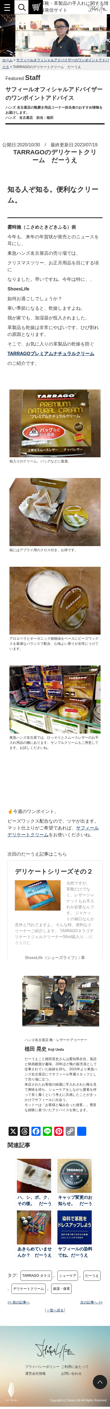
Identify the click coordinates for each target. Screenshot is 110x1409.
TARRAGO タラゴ (36, 1276)
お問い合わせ (71, 1374)
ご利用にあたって (75, 1367)
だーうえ (92, 1276)
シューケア (67, 1276)
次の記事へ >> (91, 1302)
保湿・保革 (61, 1289)
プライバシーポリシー (42, 1367)
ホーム (7, 60)
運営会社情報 (35, 1374)
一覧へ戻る (55, 1310)
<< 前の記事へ (18, 1302)
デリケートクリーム (28, 1289)
